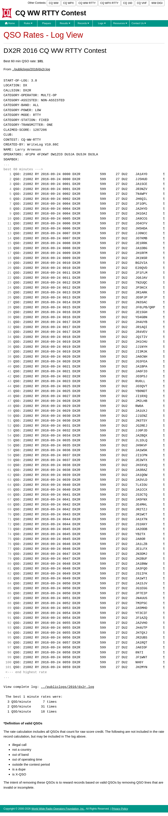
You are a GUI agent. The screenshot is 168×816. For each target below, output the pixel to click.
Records (83, 23)
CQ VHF (142, 3)
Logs (102, 23)
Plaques (46, 23)
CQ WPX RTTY (109, 3)
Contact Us (138, 23)
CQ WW (53, 3)
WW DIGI (157, 3)
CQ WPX (68, 3)
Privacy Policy (120, 808)
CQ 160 (127, 3)
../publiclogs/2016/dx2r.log (31, 69)
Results (65, 23)
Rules (28, 23)
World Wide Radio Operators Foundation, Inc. (58, 808)
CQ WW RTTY (87, 3)
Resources (120, 23)
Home (10, 23)
